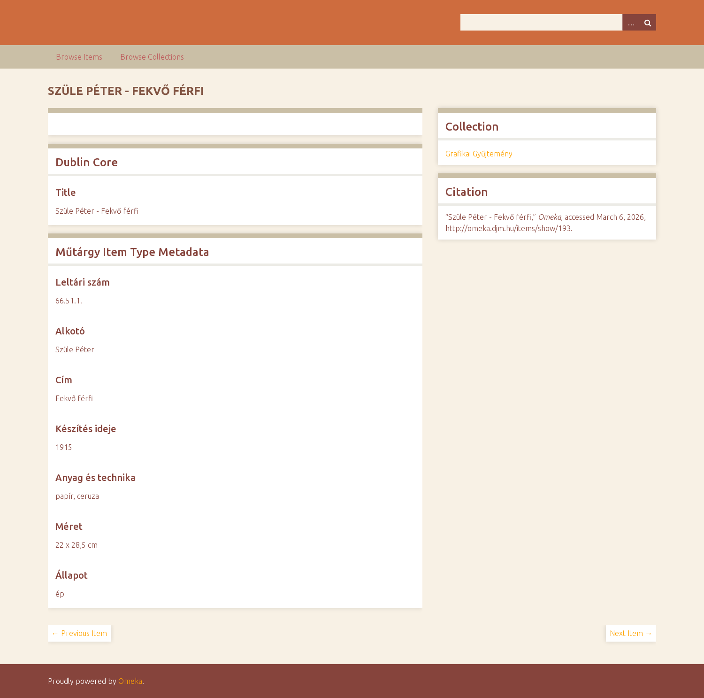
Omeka (130, 681)
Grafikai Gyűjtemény (479, 153)
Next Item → (631, 633)
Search (647, 22)
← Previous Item (79, 633)
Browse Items (79, 57)
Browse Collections (152, 57)
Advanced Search (630, 22)
